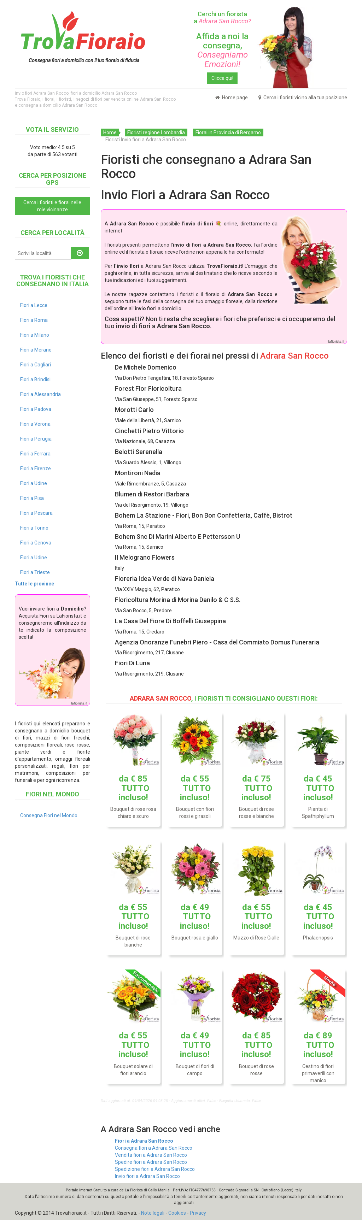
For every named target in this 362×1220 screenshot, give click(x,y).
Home (110, 132)
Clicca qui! (222, 78)
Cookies (177, 1213)
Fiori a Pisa (32, 498)
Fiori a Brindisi (35, 379)
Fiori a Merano (36, 350)
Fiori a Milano (34, 335)
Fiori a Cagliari (35, 364)
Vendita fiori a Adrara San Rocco (151, 1155)
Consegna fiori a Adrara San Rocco (153, 1148)
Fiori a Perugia (36, 439)
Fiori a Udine (33, 483)
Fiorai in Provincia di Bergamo (228, 132)
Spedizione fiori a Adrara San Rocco (155, 1169)
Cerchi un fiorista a (222, 17)
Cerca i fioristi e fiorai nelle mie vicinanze (52, 206)
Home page (231, 97)
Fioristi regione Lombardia (156, 132)
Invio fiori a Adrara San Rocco (147, 1176)
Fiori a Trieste (35, 572)
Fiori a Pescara (36, 513)
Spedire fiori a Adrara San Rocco (151, 1162)
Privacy (198, 1213)
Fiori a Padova (35, 409)
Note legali (152, 1213)
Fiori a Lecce (33, 305)
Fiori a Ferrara (35, 453)
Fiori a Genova (35, 543)
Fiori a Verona (35, 424)
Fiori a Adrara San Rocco (144, 1141)
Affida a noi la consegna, (222, 50)
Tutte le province (34, 584)
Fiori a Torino (34, 528)
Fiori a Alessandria (40, 394)
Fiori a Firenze (35, 468)
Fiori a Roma (34, 320)
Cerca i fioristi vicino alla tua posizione (302, 97)
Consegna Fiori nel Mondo (48, 815)
